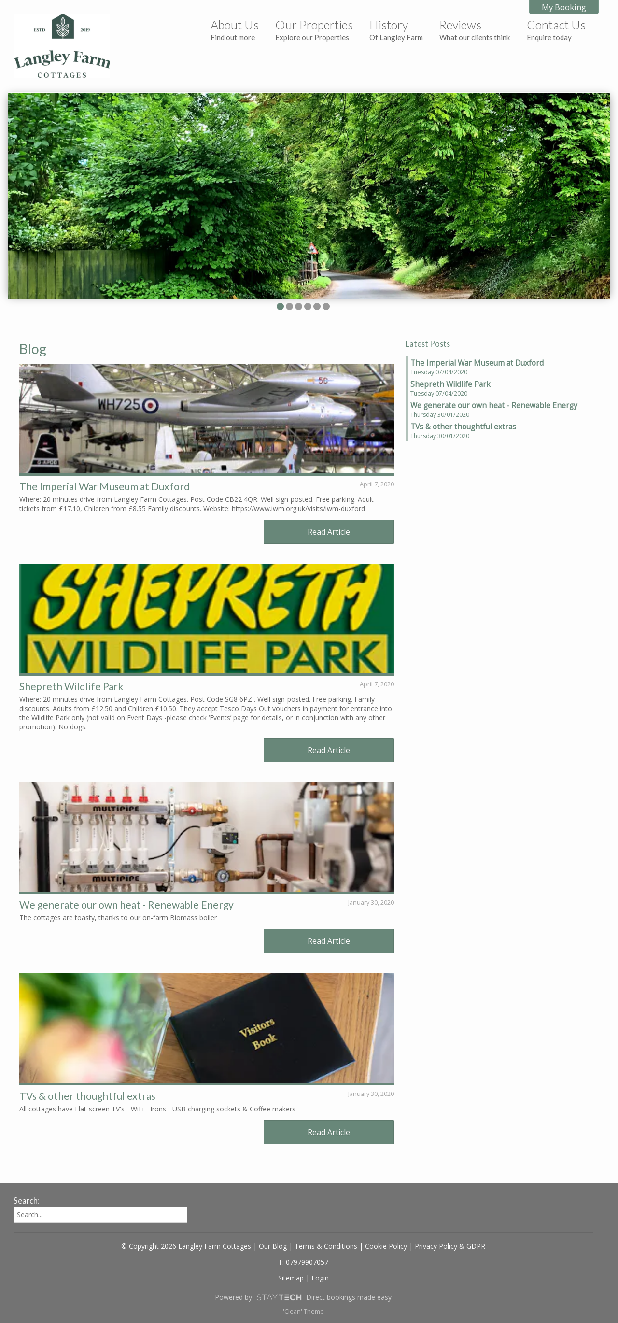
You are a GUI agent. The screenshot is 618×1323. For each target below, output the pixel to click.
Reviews (474, 29)
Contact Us (556, 29)
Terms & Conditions (326, 1246)
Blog (32, 349)
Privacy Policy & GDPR (450, 1246)
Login (320, 1277)
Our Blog (273, 1246)
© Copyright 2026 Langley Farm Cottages (186, 1246)
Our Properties (314, 29)
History (396, 29)
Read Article (329, 531)
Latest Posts (428, 343)
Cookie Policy (386, 1246)
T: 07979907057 (303, 1261)
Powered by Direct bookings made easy (303, 1297)
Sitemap (291, 1277)
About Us (235, 29)
